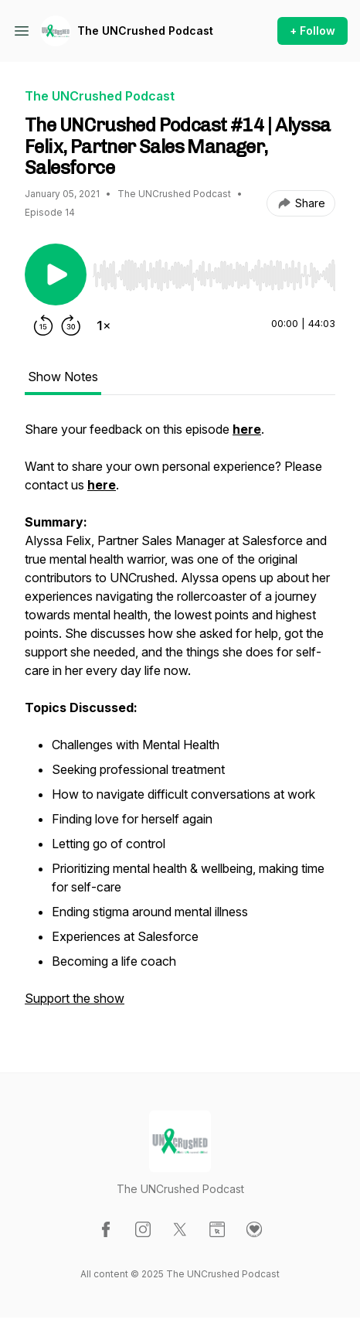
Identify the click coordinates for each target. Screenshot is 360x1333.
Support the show (74, 998)
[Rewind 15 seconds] (43, 325)
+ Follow (312, 30)
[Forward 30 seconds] (71, 325)
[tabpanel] (180, 721)
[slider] (214, 275)
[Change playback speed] (103, 325)
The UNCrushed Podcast (145, 30)
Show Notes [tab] (63, 376)
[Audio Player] (214, 270)
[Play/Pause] (56, 274)
